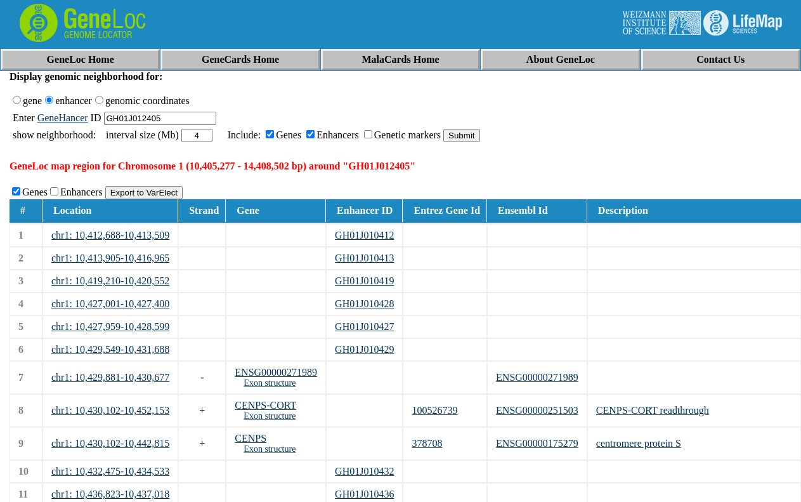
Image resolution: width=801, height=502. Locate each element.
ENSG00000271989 (276, 372)
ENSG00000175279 (537, 443)
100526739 (434, 410)
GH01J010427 (364, 326)
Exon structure (270, 383)
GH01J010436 (364, 494)
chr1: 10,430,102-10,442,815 (110, 443)
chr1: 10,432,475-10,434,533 (110, 471)
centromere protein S (638, 443)
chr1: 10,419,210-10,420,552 (110, 280)
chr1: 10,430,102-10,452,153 (110, 410)
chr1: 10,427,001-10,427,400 (110, 303)
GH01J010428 (364, 303)
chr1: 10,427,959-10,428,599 (110, 326)
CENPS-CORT (265, 405)
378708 (427, 443)
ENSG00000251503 (537, 410)
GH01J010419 (364, 280)
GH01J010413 (364, 258)
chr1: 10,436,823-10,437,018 (110, 494)
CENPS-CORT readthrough (652, 410)
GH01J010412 (364, 235)
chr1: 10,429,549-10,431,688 (110, 349)
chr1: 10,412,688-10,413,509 (110, 235)
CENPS (250, 438)
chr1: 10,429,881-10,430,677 (110, 377)
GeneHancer (62, 117)
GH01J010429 (364, 349)
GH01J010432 (364, 471)
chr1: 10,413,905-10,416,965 (110, 258)
